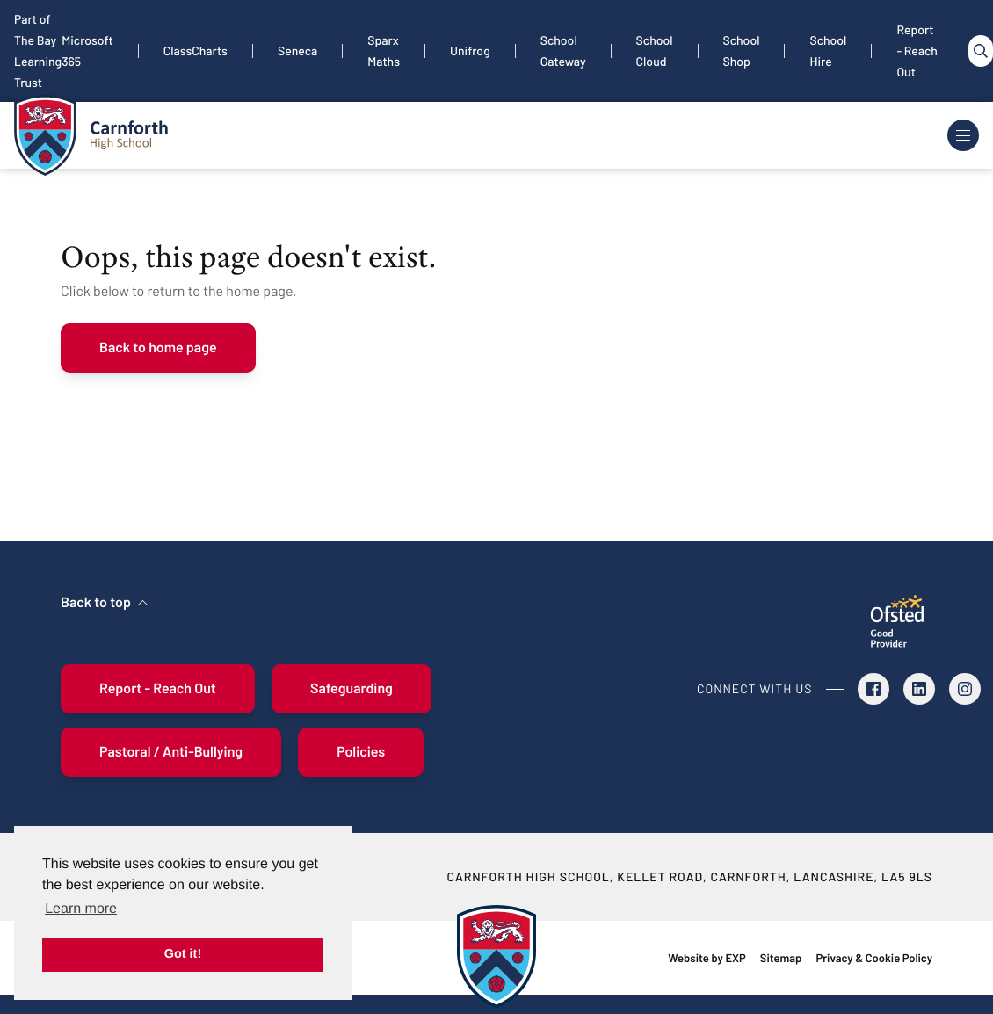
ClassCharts (195, 50)
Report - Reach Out (917, 50)
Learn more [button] (81, 909)
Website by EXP (706, 958)
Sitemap (781, 958)
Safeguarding (351, 688)
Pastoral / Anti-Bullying (171, 751)
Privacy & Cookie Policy (873, 958)
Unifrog (470, 50)
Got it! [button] (182, 954)
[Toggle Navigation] (963, 135)
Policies (361, 751)
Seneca (297, 50)
